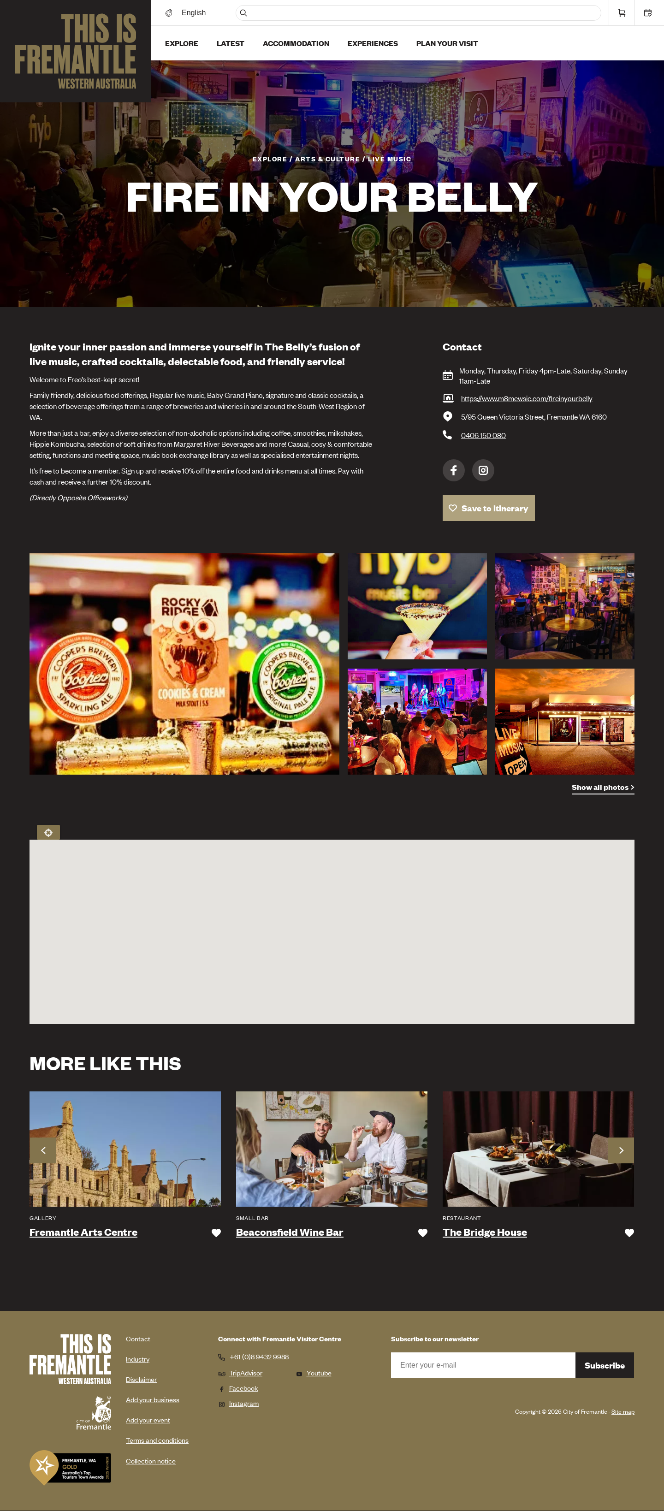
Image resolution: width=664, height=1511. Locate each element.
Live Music (389, 158)
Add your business (152, 1399)
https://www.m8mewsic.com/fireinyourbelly (527, 398)
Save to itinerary (495, 508)
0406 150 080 (483, 435)
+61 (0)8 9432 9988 (259, 1356)
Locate (48, 832)
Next (621, 1150)
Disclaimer (141, 1379)
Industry (137, 1358)
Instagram (483, 470)
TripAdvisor (240, 1372)
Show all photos (600, 787)
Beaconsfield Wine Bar (290, 1232)
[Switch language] (195, 13)
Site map (622, 1411)
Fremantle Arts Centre (83, 1232)
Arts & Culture (327, 158)
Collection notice (151, 1460)
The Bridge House (485, 1232)
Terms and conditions (157, 1440)
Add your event (148, 1419)
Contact (138, 1338)
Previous (43, 1150)
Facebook (454, 470)
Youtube (314, 1372)
